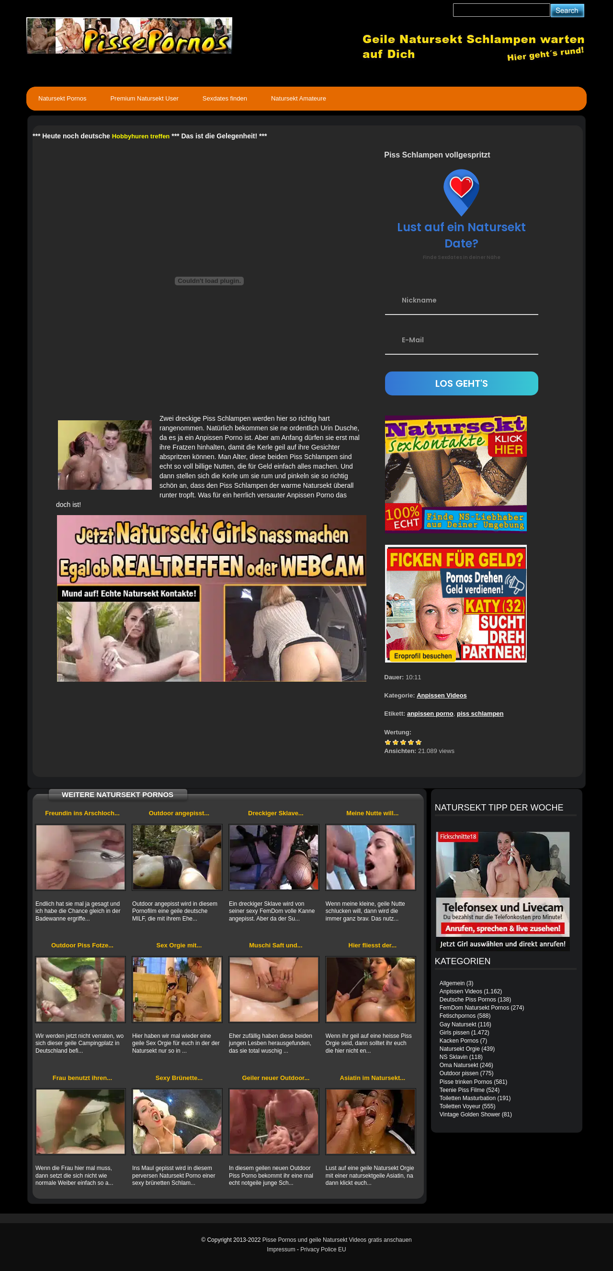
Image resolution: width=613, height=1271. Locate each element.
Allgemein (452, 983)
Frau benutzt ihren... (82, 1077)
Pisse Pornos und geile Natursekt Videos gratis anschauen (337, 1240)
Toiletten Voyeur (460, 1106)
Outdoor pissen (459, 1073)
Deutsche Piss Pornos (468, 999)
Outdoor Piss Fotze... (82, 945)
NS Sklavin (454, 1057)
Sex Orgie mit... (179, 945)
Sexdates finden (225, 98)
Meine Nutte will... (372, 813)
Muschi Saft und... (275, 945)
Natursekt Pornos (62, 98)
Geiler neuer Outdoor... (275, 1077)
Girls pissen (455, 1032)
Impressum (281, 1249)
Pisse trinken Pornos (466, 1082)
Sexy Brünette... (179, 1077)
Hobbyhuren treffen (141, 136)
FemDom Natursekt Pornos (474, 1007)
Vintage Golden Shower (470, 1114)
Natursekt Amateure (298, 98)
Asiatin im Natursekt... (373, 1077)
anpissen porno (430, 713)
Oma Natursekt (459, 1065)
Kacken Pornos (459, 1040)
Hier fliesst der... (373, 945)
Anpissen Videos (442, 695)
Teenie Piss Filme (462, 1090)
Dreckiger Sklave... (276, 813)
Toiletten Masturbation (468, 1098)
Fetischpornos (458, 1015)
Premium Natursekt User (144, 98)
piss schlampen (480, 713)
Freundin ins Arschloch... (82, 813)
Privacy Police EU (323, 1249)
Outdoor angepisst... (179, 813)
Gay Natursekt (458, 1024)
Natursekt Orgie (460, 1049)
